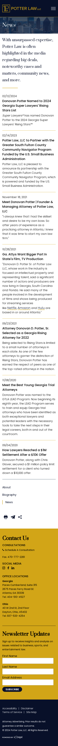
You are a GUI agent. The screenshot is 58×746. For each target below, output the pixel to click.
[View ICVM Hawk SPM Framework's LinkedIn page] (12, 568)
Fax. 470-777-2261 (13, 557)
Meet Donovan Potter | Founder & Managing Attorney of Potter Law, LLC (28, 206)
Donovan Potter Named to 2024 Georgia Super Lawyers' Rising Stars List (26, 105)
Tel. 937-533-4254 (13, 616)
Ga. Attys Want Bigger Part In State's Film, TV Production (24, 256)
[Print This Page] (6, 517)
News (6, 487)
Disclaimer (27, 708)
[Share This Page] (20, 517)
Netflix (11, 308)
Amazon (24, 308)
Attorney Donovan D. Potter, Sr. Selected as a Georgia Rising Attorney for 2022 (25, 333)
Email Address (12, 677)
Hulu (41, 308)
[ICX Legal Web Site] (12, 737)
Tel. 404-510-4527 (13, 597)
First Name (9, 656)
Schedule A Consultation (19, 550)
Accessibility (9, 708)
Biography (9, 495)
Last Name (9, 666)
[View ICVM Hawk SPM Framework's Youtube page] (3, 568)
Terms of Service (12, 712)
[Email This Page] (13, 517)
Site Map (31, 712)
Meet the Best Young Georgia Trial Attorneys (28, 387)
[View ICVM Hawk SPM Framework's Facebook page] (8, 568)
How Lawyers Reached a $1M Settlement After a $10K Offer (24, 452)
